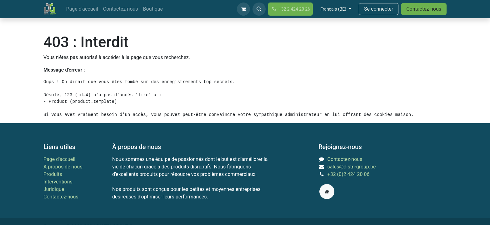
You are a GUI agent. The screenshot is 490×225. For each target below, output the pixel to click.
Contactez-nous (423, 9)
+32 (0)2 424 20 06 (349, 174)
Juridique (53, 189)
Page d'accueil (59, 159)
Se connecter (378, 9)
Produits (52, 174)
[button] (259, 9)
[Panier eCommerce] (243, 9)
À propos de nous (62, 167)
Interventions (57, 182)
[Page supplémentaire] (326, 191)
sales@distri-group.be (352, 167)
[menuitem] (82, 9)
